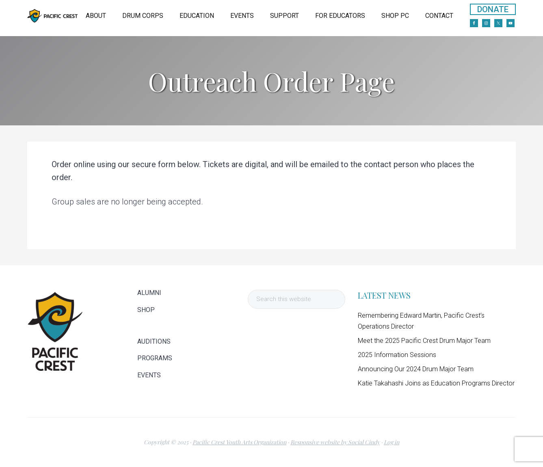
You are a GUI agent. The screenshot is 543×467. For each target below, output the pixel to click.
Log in (391, 442)
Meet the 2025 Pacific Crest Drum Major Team (424, 340)
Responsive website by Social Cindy (335, 442)
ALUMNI (149, 293)
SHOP (146, 310)
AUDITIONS (154, 341)
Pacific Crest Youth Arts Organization (239, 442)
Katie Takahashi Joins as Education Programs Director (436, 383)
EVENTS (149, 375)
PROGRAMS (154, 358)
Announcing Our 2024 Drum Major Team (416, 369)
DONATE (492, 9)
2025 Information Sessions (397, 355)
